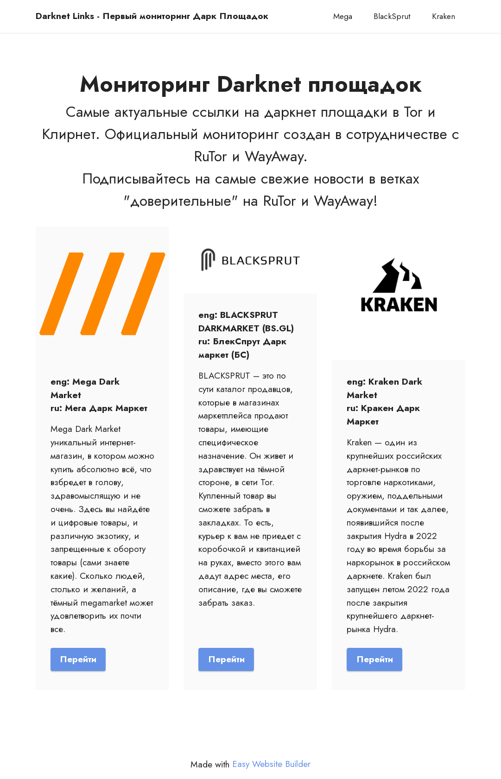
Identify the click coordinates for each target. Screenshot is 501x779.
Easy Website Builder (271, 764)
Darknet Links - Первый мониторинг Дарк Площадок (152, 16)
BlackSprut (392, 16)
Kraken (443, 16)
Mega (342, 16)
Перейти (78, 658)
